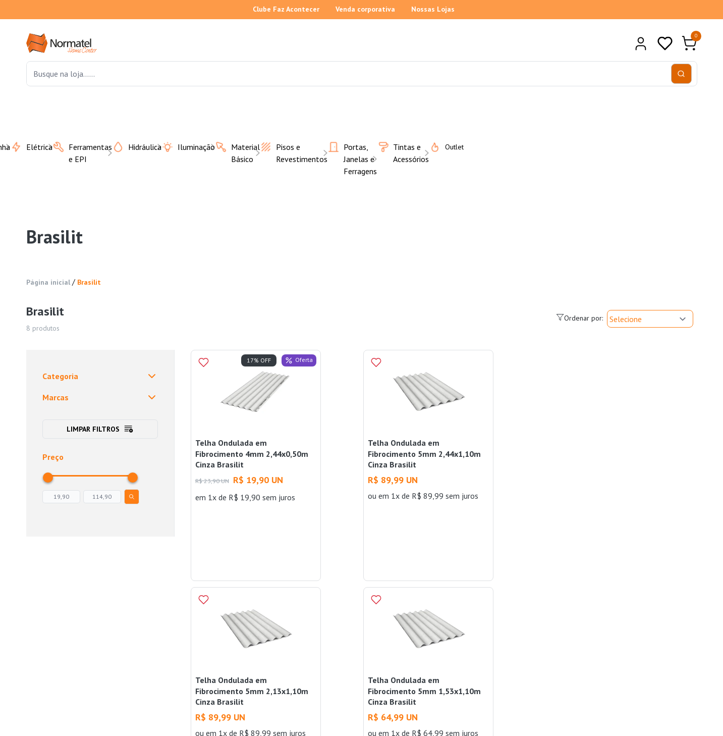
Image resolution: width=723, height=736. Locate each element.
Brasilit (89, 282)
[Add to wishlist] (203, 362)
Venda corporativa (365, 9)
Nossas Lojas (433, 9)
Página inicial (48, 282)
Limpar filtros (100, 429)
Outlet (440, 147)
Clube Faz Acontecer (286, 9)
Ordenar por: (579, 318)
